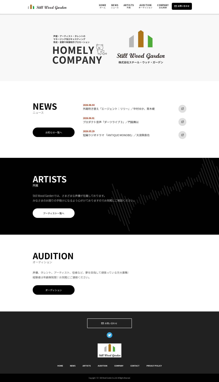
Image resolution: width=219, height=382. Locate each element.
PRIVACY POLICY (154, 365)
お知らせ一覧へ (53, 132)
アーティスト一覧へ (53, 213)
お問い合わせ (184, 6)
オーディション (53, 290)
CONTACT (135, 365)
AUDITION (145, 6)
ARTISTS (129, 6)
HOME (102, 6)
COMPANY (163, 6)
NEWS (115, 6)
